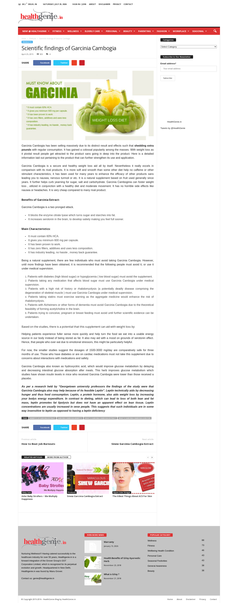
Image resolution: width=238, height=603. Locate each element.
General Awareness (157, 566)
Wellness (74, 31)
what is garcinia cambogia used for (134, 418)
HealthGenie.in (174, 121)
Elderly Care (94, 31)
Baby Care (26, 492)
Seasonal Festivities (157, 561)
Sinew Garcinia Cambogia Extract (132, 443)
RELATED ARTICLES (33, 457)
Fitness (58, 31)
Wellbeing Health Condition (161, 550)
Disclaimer (104, 4)
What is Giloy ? (111, 574)
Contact (128, 4)
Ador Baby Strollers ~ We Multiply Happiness (39, 498)
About (92, 4)
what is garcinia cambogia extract (100, 418)
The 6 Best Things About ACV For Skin (132, 496)
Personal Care (155, 556)
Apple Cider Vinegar (121, 492)
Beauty (129, 31)
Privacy (117, 4)
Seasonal (199, 31)
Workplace (181, 31)
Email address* (168, 63)
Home (170, 599)
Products (27, 42)
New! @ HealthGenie (35, 31)
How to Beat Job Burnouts (38, 443)
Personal (113, 31)
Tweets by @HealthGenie (172, 128)
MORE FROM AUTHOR (57, 457)
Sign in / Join (79, 4)
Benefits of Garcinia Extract (42, 418)
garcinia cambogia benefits (70, 418)
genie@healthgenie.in (43, 578)
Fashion (163, 31)
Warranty (109, 541)
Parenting (146, 31)
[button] (215, 31)
